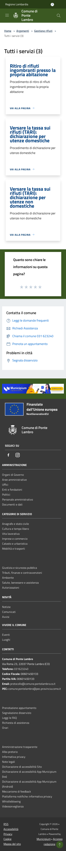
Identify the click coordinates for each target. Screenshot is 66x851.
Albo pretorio (10, 752)
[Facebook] (8, 455)
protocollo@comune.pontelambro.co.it (32, 684)
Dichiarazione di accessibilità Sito (22, 767)
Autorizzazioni (10, 587)
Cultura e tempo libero (15, 529)
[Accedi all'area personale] (52, 4)
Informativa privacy (13, 757)
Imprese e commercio (14, 539)
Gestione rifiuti (43, 31)
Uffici (5, 484)
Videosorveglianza (13, 806)
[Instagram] (17, 455)
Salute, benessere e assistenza (20, 582)
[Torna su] (59, 844)
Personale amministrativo (17, 499)
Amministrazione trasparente (19, 747)
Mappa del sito (12, 844)
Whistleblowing (11, 801)
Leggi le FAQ (9, 718)
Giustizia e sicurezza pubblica (19, 568)
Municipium (44, 839)
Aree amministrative (14, 480)
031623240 (21, 669)
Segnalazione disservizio (16, 713)
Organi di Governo (13, 475)
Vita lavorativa (11, 534)
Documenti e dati (12, 504)
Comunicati (9, 612)
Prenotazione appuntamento (19, 708)
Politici (6, 494)
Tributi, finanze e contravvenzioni (22, 573)
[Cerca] (58, 15)
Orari (5, 728)
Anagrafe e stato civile (15, 524)
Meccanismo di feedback (16, 791)
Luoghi (6, 639)
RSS (6, 824)
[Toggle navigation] (7, 15)
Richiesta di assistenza (15, 723)
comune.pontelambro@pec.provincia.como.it (34, 689)
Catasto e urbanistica (14, 543)
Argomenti (22, 31)
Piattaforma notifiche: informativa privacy (27, 796)
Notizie (6, 607)
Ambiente (8, 577)
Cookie (7, 839)
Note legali (8, 762)
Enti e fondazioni (12, 489)
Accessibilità (11, 829)
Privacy (8, 834)
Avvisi (5, 617)
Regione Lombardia (16, 4)
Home (7, 31)
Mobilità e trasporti (13, 548)
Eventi (6, 635)
